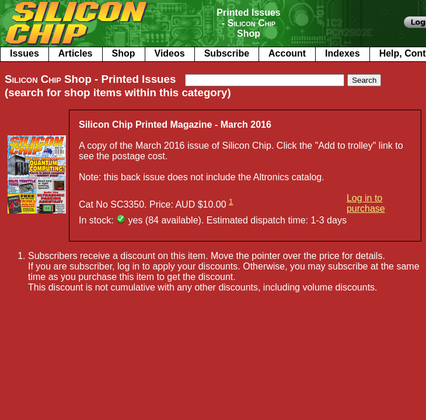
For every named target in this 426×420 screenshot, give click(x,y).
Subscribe (226, 53)
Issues (24, 53)
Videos (170, 53)
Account (287, 53)
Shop (123, 53)
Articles (75, 53)
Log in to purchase (366, 203)
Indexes (342, 53)
